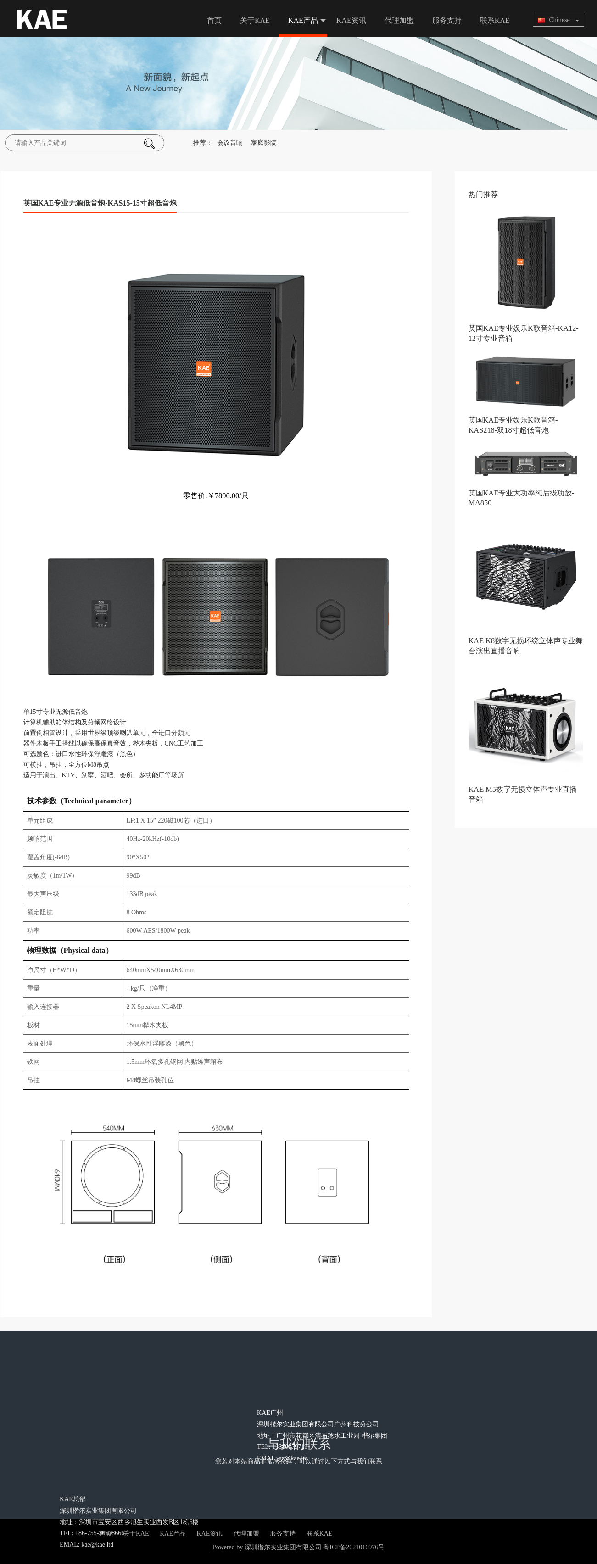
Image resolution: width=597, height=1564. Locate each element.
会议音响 (230, 142)
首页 (214, 20)
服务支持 (447, 20)
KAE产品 (307, 21)
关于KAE (255, 20)
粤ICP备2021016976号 (354, 1547)
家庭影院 (264, 142)
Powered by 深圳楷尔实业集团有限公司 (267, 1547)
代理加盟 (399, 20)
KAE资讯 (351, 20)
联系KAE (495, 20)
